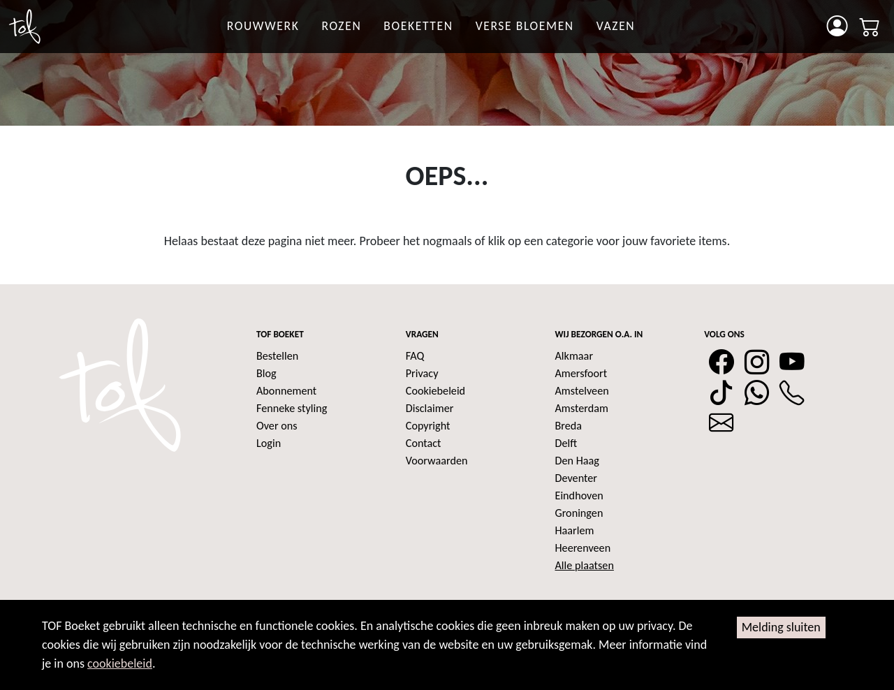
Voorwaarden (437, 460)
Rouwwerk (263, 26)
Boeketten (418, 26)
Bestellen (277, 355)
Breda (568, 425)
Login (268, 443)
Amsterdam (581, 408)
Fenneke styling (291, 408)
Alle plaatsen (584, 565)
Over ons (277, 425)
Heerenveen (583, 548)
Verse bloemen (525, 26)
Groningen (579, 513)
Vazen (616, 26)
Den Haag (577, 460)
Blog (266, 373)
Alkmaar (574, 355)
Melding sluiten (781, 627)
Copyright (428, 425)
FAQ (415, 355)
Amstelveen (582, 390)
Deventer (576, 478)
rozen (341, 26)
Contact (423, 443)
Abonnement (286, 390)
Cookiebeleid (435, 390)
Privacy (422, 373)
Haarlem (574, 530)
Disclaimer (430, 408)
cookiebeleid (119, 663)
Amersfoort (581, 373)
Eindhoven (579, 495)
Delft (566, 443)
